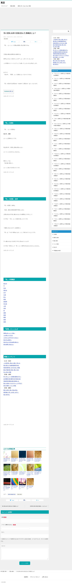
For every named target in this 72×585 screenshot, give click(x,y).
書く (15, 363)
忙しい (8, 376)
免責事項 (26, 576)
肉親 (19, 367)
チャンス (16, 383)
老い (9, 363)
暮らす (8, 365)
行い (20, 376)
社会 (5, 288)
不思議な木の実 (57, 250)
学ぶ (5, 372)
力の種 (55, 234)
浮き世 (5, 304)
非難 (7, 385)
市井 (5, 308)
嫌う (7, 392)
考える (18, 363)
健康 (14, 365)
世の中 (5, 283)
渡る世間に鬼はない (9, 344)
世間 (7, 367)
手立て (20, 383)
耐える (17, 381)
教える (12, 363)
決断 (11, 379)
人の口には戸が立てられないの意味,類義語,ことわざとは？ (30, 473)
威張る (16, 376)
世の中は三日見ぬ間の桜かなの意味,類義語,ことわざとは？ (7, 473)
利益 (15, 385)
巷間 (5, 313)
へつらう (11, 385)
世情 (5, 319)
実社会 (5, 290)
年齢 (7, 370)
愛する (5, 390)
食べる (10, 367)
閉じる (11, 91)
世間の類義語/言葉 (11, 493)
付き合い (15, 367)
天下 (5, 292)
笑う (9, 394)
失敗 (17, 379)
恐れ (16, 390)
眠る (5, 370)
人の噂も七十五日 (8, 335)
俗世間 (5, 301)
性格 (5, 367)
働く (15, 370)
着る (5, 365)
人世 (5, 306)
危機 (6, 379)
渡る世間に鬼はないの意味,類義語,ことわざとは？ (14, 473)
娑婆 (5, 315)
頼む (8, 383)
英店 (3, 2)
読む (7, 372)
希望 (5, 392)
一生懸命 (12, 376)
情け (5, 394)
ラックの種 (56, 244)
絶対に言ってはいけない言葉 (24, 6)
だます (11, 383)
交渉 (14, 379)
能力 (10, 370)
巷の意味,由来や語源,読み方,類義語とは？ (22, 460)
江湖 (5, 295)
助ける (5, 383)
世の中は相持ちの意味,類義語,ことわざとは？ (37, 473)
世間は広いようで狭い (9, 333)
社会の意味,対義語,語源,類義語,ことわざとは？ (37, 460)
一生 (5, 363)
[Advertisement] (36, 18)
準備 (5, 381)
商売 (7, 381)
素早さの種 (56, 237)
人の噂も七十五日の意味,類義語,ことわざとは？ (22, 473)
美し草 (55, 247)
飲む (12, 370)
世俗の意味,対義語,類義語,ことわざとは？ (30, 460)
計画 (9, 379)
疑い (11, 390)
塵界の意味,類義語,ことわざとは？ (30, 487)
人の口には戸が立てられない (11, 337)
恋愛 (10, 372)
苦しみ (10, 392)
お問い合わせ (45, 576)
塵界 (5, 317)
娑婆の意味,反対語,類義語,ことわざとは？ (7, 460)
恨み (14, 390)
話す (18, 370)
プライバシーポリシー (35, 576)
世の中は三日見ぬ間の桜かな (11, 342)
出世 (19, 379)
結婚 (11, 365)
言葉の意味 (12, 6)
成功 (12, 381)
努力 (5, 385)
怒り (8, 390)
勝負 (10, 381)
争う (5, 376)
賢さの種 (6, 38)
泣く (17, 392)
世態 (5, 321)
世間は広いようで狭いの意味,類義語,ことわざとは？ (7, 487)
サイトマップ (4, 6)
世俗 (5, 299)
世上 (5, 297)
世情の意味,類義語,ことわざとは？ (22, 487)
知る (18, 365)
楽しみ (14, 392)
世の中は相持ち (8, 340)
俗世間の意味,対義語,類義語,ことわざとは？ (14, 460)
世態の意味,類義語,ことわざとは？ (14, 487)
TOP (4, 570)
